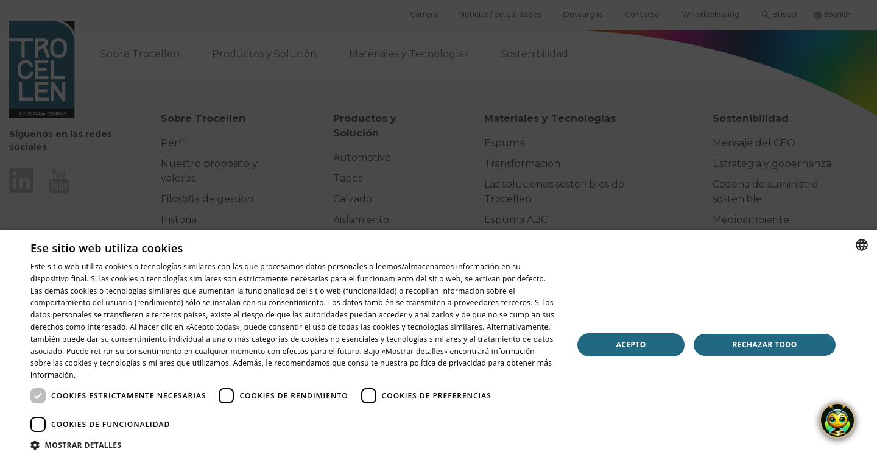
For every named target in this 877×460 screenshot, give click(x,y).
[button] (293, 445)
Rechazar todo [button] (764, 344)
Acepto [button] (631, 344)
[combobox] (862, 245)
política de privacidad (448, 363)
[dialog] (438, 345)
